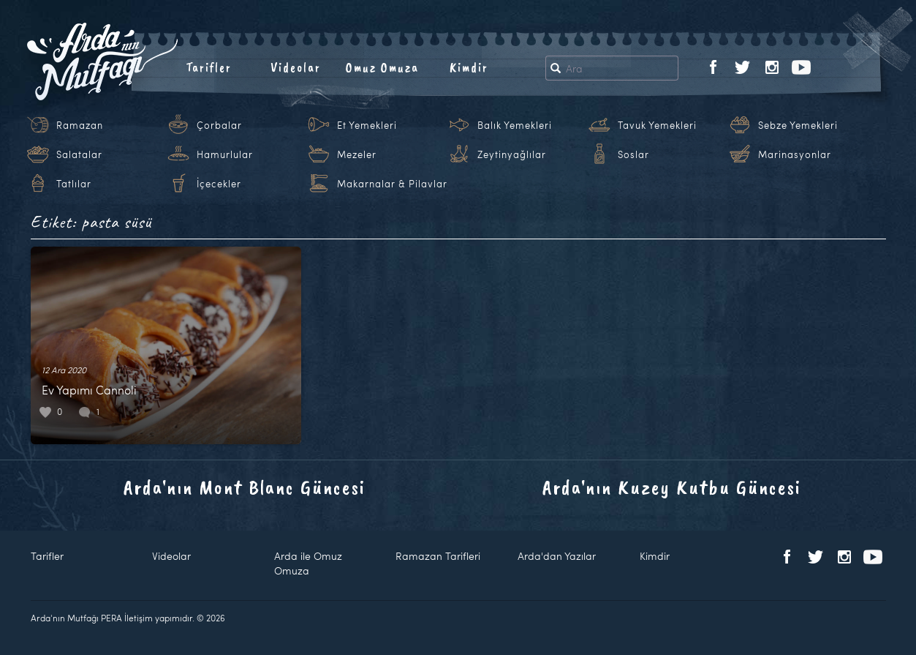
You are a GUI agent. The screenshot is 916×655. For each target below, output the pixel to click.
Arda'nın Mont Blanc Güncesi (245, 487)
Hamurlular (225, 154)
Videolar (295, 67)
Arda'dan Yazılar (557, 556)
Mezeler (356, 154)
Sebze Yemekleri (798, 125)
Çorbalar (219, 125)
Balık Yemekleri (514, 125)
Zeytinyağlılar (511, 154)
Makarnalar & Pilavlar (392, 183)
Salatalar (79, 154)
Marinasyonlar (794, 154)
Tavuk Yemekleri (657, 125)
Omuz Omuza (382, 67)
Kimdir (469, 67)
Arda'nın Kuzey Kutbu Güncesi (671, 487)
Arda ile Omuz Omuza (308, 563)
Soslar (633, 154)
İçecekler (219, 183)
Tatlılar (73, 183)
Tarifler (209, 67)
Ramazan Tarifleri (437, 556)
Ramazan (79, 125)
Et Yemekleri (367, 125)
